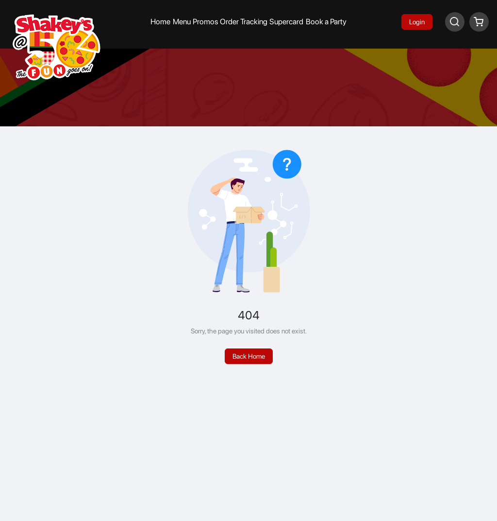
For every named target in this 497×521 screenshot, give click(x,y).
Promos (205, 21)
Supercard (286, 21)
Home (160, 21)
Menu (182, 21)
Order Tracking (243, 21)
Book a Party (326, 21)
